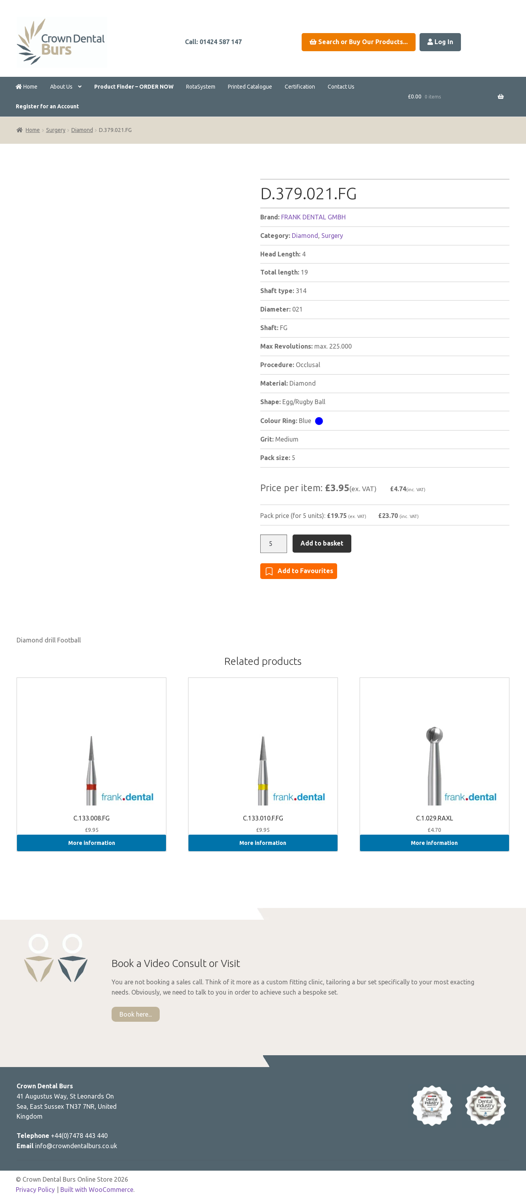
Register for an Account (47, 106)
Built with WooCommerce (96, 1189)
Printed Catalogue (250, 87)
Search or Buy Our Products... (359, 41)
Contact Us (341, 87)
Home (26, 87)
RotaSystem (200, 87)
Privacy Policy (35, 1189)
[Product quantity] (273, 544)
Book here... (135, 1014)
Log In (440, 41)
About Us (61, 87)
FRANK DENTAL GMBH (313, 217)
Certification (300, 87)
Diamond (82, 130)
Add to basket (321, 543)
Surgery (55, 130)
